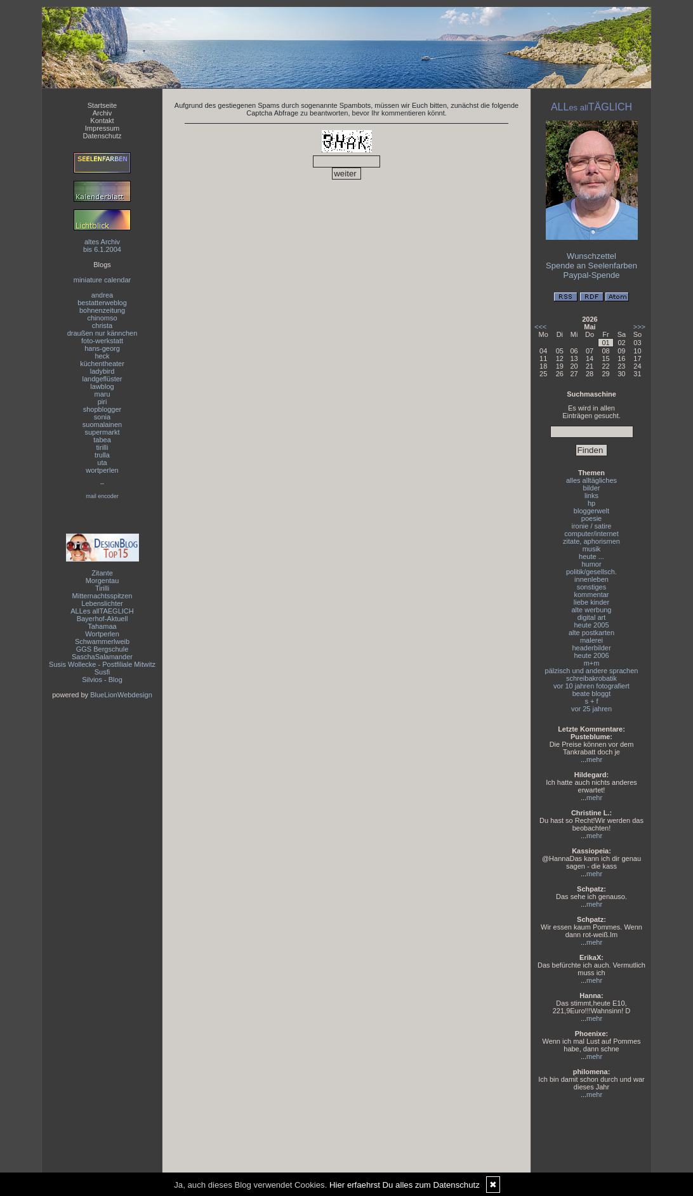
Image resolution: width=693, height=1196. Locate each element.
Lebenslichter (101, 603)
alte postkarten (591, 632)
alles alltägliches (591, 480)
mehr (594, 759)
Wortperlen (102, 634)
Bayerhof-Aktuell (102, 618)
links (591, 495)
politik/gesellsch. (591, 571)
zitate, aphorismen (591, 541)
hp (591, 503)
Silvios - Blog (102, 679)
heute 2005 (591, 625)
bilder (591, 488)
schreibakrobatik (591, 678)
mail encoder (102, 496)
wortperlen (102, 470)
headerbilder (591, 648)
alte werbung (592, 610)
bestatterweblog (102, 302)
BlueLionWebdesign (121, 695)
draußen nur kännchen (102, 333)
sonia (102, 417)
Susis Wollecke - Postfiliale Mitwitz (102, 664)
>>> (639, 327)
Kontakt (102, 120)
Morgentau (102, 580)
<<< (540, 327)
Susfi (102, 672)
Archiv (102, 113)
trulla (102, 455)
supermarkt (101, 432)
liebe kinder (591, 602)
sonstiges (591, 587)
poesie (591, 518)
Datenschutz (101, 136)
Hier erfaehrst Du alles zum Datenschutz (404, 1185)
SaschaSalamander (102, 656)
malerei (591, 640)
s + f (591, 701)
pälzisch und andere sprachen (591, 670)
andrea (102, 295)
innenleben (591, 579)
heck (102, 356)
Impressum (102, 128)
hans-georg (102, 348)
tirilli (102, 447)
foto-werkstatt (102, 341)
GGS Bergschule (102, 649)
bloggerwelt (591, 511)
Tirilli (102, 588)
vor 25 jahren (591, 709)
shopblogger (102, 409)
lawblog (102, 386)
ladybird (102, 371)
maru (102, 394)
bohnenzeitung (102, 310)
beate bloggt (591, 693)
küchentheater (102, 363)
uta (102, 462)
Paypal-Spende (592, 275)
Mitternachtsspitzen (102, 596)
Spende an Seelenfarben (591, 265)
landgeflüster (102, 379)
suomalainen (102, 424)
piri (102, 401)
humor (591, 564)
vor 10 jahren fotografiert (591, 686)
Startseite (102, 105)
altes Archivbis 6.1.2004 (102, 245)
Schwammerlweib (102, 641)
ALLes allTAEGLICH (101, 611)
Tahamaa (102, 626)
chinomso (102, 318)
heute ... (591, 556)
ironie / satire (592, 526)
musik (592, 549)
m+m (592, 663)
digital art (592, 617)
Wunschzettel (591, 256)
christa (102, 325)
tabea (102, 440)
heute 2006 (591, 655)
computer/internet (591, 533)
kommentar (591, 594)
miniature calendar (102, 280)
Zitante (102, 573)
